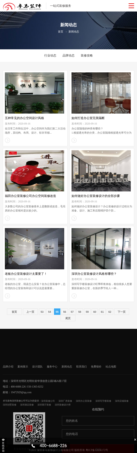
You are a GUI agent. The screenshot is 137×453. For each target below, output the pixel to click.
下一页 (122, 311)
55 (57, 311)
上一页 (30, 311)
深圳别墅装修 (9, 435)
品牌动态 (68, 55)
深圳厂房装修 (65, 431)
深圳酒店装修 (27, 435)
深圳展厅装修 (44, 435)
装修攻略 (87, 55)
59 (87, 311)
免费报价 (96, 397)
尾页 (68, 318)
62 (109, 311)
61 (102, 311)
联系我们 (81, 397)
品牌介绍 (8, 397)
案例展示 (23, 397)
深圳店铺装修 (122, 431)
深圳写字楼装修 (103, 431)
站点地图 (111, 397)
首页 (60, 31)
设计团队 (37, 397)
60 (94, 311)
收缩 (3, 445)
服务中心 (52, 397)
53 (42, 311)
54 (49, 311)
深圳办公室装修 (84, 431)
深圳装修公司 (48, 431)
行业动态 (50, 55)
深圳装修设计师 (63, 435)
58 (79, 311)
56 (64, 311)
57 (72, 311)
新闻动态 (73, 31)
